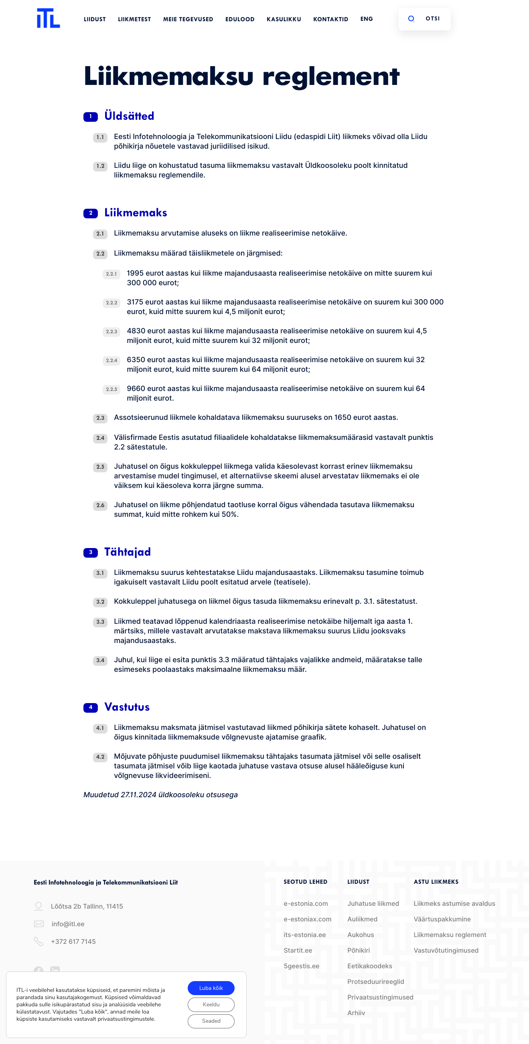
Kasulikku (284, 19)
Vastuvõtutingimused (445, 950)
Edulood (240, 19)
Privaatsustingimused (380, 997)
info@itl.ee (59, 924)
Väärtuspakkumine (442, 919)
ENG (367, 19)
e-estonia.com (306, 903)
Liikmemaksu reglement (449, 935)
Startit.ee (298, 950)
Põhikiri (358, 950)
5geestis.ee (302, 966)
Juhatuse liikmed (373, 903)
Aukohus (360, 935)
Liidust (95, 19)
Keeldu (210, 1004)
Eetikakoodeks (369, 966)
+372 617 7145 (65, 941)
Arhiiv (356, 1013)
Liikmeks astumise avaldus (454, 903)
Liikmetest (134, 19)
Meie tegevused (188, 19)
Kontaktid (331, 19)
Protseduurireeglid (375, 982)
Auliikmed (362, 919)
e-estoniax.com (308, 919)
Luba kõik (211, 987)
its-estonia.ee (305, 935)
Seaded (210, 1021)
